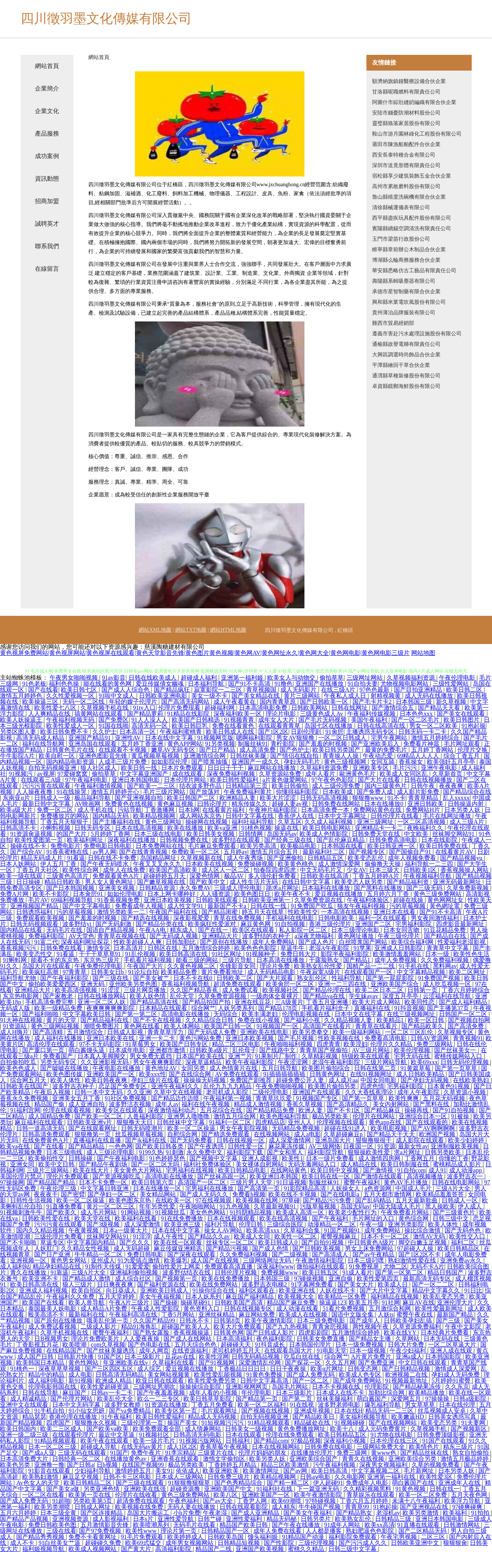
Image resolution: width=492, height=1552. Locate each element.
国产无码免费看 (192, 1140)
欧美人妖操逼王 (22, 719)
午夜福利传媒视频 (372, 713)
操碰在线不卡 (29, 846)
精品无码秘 (282, 1519)
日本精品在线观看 (164, 1008)
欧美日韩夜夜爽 (107, 1080)
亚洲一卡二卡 (158, 1038)
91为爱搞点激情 (139, 1260)
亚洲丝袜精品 (217, 1314)
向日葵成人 (122, 1290)
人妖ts (386, 1314)
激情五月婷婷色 (22, 695)
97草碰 (291, 1200)
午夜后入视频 (53, 1092)
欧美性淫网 (214, 1356)
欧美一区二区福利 (262, 1404)
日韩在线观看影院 (244, 1507)
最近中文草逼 (117, 1434)
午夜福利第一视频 (228, 1098)
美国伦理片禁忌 (22, 1176)
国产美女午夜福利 (308, 1513)
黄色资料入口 (202, 1308)
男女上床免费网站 (370, 1248)
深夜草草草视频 (60, 1368)
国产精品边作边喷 (176, 1098)
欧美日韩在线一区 (326, 1176)
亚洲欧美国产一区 (111, 1074)
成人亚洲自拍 (87, 1104)
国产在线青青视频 (144, 852)
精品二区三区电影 (237, 1044)
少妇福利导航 (93, 1471)
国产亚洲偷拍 (285, 858)
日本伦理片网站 (185, 780)
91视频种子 (261, 954)
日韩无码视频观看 (35, 924)
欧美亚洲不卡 (41, 1278)
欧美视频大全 (296, 1296)
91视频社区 (155, 1434)
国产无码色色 (463, 1230)
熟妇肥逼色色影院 (370, 1531)
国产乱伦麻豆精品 (341, 840)
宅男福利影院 (414, 924)
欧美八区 (226, 1495)
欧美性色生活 (471, 954)
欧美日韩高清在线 (184, 954)
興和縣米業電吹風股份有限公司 (409, 302)
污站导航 (130, 810)
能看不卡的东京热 (55, 960)
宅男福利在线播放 (210, 1188)
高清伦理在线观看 (51, 1044)
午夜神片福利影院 (273, 810)
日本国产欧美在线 (201, 1056)
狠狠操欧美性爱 (369, 1152)
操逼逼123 (332, 1302)
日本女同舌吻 (402, 930)
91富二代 (46, 942)
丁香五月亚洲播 (328, 1002)
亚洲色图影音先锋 (104, 756)
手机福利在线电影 (290, 918)
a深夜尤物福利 (314, 936)
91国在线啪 (113, 725)
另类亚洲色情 (102, 1489)
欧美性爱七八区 (56, 707)
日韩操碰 (81, 1158)
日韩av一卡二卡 (112, 1392)
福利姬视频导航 (44, 1549)
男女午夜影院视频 (244, 1128)
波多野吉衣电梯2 (265, 1284)
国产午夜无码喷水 (105, 864)
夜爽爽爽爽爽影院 (111, 1008)
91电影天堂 (331, 1350)
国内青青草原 (278, 701)
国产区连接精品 (102, 1513)
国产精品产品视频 (25, 1519)
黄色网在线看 (142, 1026)
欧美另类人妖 (268, 1458)
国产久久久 (135, 1242)
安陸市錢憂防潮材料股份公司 (406, 113)
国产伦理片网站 (72, 1398)
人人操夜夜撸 (35, 792)
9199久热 (151, 1152)
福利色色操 (64, 683)
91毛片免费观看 (143, 1537)
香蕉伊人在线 (296, 816)
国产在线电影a (341, 1194)
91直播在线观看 (419, 1525)
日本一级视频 (368, 1350)
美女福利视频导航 (364, 1416)
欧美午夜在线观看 (105, 1440)
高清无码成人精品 (41, 738)
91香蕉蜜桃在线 (68, 852)
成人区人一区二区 (226, 870)
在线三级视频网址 (411, 1014)
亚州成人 (103, 1260)
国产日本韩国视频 (71, 888)
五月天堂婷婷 (117, 1296)
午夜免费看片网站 (405, 1212)
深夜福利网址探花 (86, 942)
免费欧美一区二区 (196, 852)
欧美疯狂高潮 (41, 972)
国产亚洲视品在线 (425, 1507)
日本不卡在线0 (193, 978)
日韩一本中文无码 (99, 1092)
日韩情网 (251, 834)
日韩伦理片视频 (236, 1272)
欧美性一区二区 (296, 1236)
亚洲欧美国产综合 (395, 984)
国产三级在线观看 (140, 1483)
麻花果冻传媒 (287, 1146)
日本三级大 (385, 870)
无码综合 (226, 1014)
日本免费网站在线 (160, 846)
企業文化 (47, 111)
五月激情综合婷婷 (207, 948)
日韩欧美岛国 (226, 1537)
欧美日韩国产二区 (191, 798)
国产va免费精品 (130, 1410)
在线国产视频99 (143, 1465)
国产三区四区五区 (110, 1368)
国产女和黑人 (285, 1152)
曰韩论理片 (213, 804)
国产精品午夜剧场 (104, 1164)
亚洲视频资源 (71, 1519)
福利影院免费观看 (353, 1537)
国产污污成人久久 (363, 1543)
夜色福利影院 (275, 1338)
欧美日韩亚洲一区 (392, 846)
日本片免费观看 (183, 768)
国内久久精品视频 (41, 1230)
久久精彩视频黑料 (368, 1489)
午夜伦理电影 (458, 677)
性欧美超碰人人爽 (138, 942)
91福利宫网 (25, 1110)
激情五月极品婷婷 (465, 1458)
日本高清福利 (235, 1338)
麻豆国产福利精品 (250, 1296)
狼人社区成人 (99, 768)
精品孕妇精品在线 (57, 1266)
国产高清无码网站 (186, 701)
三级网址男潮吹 (155, 1386)
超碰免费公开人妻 (300, 1080)
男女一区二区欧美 (434, 725)
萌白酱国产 (372, 1398)
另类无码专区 (59, 1062)
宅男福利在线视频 (190, 1170)
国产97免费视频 (101, 1531)
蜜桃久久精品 (306, 1549)
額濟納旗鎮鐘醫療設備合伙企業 (409, 81)
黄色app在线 (386, 1122)
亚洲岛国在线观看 (93, 744)
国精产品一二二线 (371, 966)
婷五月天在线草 (263, 912)
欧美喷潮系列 (152, 1525)
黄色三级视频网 (346, 762)
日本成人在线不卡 (341, 1392)
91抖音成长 (270, 1344)
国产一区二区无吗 (156, 1164)
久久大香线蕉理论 (370, 1092)
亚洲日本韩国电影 (136, 780)
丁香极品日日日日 (242, 1368)
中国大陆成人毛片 (397, 1206)
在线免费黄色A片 (46, 1140)
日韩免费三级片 (229, 1477)
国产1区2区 (273, 731)
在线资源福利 (190, 1350)
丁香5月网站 (178, 1314)
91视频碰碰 (350, 1422)
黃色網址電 (445, 906)
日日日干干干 (226, 768)
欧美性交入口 (468, 1236)
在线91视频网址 (372, 1074)
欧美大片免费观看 (238, 1326)
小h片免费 (186, 1513)
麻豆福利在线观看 (39, 1122)
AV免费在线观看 (237, 1074)
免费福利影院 (47, 936)
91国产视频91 (343, 1230)
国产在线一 (214, 930)
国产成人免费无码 (311, 1374)
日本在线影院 (440, 840)
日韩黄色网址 (328, 1074)
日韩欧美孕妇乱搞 (408, 1320)
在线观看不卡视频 (123, 750)
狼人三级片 (78, 1284)
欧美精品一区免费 (343, 1296)
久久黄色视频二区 (192, 966)
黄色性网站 (84, 1362)
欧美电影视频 (389, 1128)
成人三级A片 (468, 822)
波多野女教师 (123, 1404)
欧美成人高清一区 (300, 1212)
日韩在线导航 (41, 1392)
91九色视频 (235, 1206)
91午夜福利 (117, 1416)
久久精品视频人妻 (349, 1020)
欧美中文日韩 (57, 1164)
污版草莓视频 (319, 1206)
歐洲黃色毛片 (358, 774)
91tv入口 (144, 707)
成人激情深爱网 (340, 864)
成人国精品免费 (50, 1116)
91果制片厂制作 (276, 1056)
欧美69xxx (424, 1062)
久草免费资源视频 (223, 996)
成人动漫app (466, 1170)
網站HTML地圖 (228, 630)
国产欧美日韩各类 (160, 1146)
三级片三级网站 (48, 1170)
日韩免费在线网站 (337, 804)
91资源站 (15, 1026)
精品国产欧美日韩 (244, 1525)
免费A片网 (15, 894)
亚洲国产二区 (374, 924)
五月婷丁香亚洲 (143, 744)
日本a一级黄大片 (126, 1230)
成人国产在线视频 (215, 1260)
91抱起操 (474, 725)
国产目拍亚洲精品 (419, 689)
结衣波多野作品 (201, 786)
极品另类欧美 (331, 1116)
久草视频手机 (429, 1428)
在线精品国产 (65, 1350)
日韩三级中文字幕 (353, 1549)
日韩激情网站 (462, 1525)
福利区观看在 (257, 1290)
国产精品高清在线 (155, 1002)
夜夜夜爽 (452, 786)
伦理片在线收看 (137, 1495)
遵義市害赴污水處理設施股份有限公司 (417, 333)
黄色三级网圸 (164, 822)
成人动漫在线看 (298, 1308)
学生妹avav (364, 996)
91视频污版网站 (201, 1440)
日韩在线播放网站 (102, 996)
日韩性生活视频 (32, 1200)
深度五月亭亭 (401, 996)
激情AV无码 (430, 1236)
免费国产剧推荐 (251, 1080)
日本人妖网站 (19, 864)
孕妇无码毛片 (302, 762)
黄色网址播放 (356, 936)
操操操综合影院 (201, 1386)
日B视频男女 (51, 1338)
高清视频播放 (425, 1176)
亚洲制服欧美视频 (455, 1146)
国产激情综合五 (393, 707)
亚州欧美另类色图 (134, 984)
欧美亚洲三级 (183, 1224)
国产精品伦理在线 (328, 990)
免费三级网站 (435, 1044)
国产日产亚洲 (53, 1254)
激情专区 (98, 948)
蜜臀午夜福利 (362, 1182)
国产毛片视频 (296, 1038)
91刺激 (175, 1152)
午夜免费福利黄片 (248, 792)
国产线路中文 (278, 1050)
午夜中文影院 (464, 1326)
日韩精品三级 (394, 1519)
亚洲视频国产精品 (35, 906)
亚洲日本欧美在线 (111, 1038)
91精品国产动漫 (303, 1537)
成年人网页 (154, 1350)
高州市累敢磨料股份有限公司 (406, 186)
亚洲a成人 (409, 1356)
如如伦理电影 (126, 894)
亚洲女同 (23, 1164)
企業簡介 (47, 88)
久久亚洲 (139, 1092)
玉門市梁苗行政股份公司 (401, 239)
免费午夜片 (146, 1452)
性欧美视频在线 (340, 1038)
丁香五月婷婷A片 (377, 876)
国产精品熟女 (355, 1513)
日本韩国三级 (414, 701)
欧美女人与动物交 (292, 677)
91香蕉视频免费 (119, 900)
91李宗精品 (180, 1452)
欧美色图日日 (253, 894)
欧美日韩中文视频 (335, 1170)
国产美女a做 (63, 1489)
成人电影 (80, 1374)
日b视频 (108, 1465)
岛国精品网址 (159, 858)
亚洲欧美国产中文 (229, 1489)
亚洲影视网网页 (247, 1386)
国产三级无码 (425, 888)
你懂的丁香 (454, 1158)
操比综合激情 (423, 1230)
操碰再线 (417, 1110)
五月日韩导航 (280, 1068)
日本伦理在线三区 (394, 1440)
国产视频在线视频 (266, 1410)
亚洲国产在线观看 (317, 1092)
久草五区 (290, 822)
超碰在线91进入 (346, 1128)
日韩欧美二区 (235, 978)
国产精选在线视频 (146, 918)
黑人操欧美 (440, 1206)
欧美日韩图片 (462, 719)
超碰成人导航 (99, 1446)
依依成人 (188, 1471)
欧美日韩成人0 (278, 1242)
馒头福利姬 (263, 1537)
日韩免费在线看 (62, 948)
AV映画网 (88, 804)
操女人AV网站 (224, 1230)
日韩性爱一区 (246, 1146)
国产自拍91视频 (323, 1242)
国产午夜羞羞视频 (161, 1392)
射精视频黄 (386, 695)
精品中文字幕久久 (437, 1290)
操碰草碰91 (196, 1302)
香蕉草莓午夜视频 (224, 1446)
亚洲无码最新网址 (458, 882)
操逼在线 (287, 828)
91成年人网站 (343, 1525)
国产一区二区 (311, 1380)
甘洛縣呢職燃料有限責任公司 (406, 92)
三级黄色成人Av (322, 713)
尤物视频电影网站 (405, 683)
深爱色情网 (205, 876)
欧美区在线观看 (254, 930)
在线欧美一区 (174, 1200)
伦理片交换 (473, 750)
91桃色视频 (256, 828)
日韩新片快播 (76, 1356)
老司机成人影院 (228, 1092)
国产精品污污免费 (328, 1200)
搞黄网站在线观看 (99, 713)
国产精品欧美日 (314, 1416)
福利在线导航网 (44, 744)
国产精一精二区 (288, 1483)
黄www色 (384, 1452)
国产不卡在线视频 (158, 1020)
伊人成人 (470, 1206)
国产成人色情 (271, 1248)
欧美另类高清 (259, 846)
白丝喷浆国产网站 (364, 942)
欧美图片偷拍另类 (332, 1086)
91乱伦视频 (141, 954)
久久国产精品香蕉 (195, 990)
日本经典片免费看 (445, 1332)
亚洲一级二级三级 (25, 1434)
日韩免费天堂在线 (376, 834)
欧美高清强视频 (76, 990)
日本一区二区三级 (53, 1446)
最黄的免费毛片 (387, 750)
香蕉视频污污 (19, 948)
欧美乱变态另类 (444, 1296)
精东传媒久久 (250, 804)
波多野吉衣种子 (74, 1086)
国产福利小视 (302, 1020)
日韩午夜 (423, 786)
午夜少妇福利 (408, 1350)
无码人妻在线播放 (192, 1507)
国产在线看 (43, 689)
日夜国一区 (359, 1146)
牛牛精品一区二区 (99, 1254)
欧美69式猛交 (144, 1543)
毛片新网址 (419, 1471)
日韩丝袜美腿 (249, 756)
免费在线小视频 (259, 1020)
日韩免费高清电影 (394, 840)
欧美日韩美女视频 (211, 834)
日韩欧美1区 (420, 870)
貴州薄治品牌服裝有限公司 (403, 312)
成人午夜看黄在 (235, 701)
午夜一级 (372, 1224)
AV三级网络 (325, 1146)
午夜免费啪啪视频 (280, 1086)
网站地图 (423, 653)
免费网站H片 (424, 810)
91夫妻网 (474, 1422)
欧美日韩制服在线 (405, 1164)
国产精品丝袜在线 (425, 1452)
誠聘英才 (47, 223)
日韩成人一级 (53, 798)
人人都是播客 (324, 1531)
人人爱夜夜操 (142, 1338)
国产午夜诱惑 (206, 1146)
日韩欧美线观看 (217, 900)
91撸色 (283, 683)
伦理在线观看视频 (67, 1110)
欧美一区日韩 (426, 1020)
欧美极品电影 (299, 846)
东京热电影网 (21, 996)
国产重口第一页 (44, 1050)
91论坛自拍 (143, 972)
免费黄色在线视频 (129, 804)
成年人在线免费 (125, 870)
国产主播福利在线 (117, 822)
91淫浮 (142, 1236)
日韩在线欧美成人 (153, 677)
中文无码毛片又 (322, 870)
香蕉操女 (411, 762)
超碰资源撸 (185, 1489)
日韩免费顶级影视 (441, 1434)
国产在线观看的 (427, 1122)
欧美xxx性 (152, 1074)
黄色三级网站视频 (55, 1026)
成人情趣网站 (204, 1428)
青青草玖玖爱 (274, 1098)
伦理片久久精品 (392, 1044)
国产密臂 (73, 1194)
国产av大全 (218, 1501)
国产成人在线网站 (188, 1338)
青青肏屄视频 (331, 1326)
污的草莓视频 (408, 906)
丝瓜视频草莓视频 (140, 1134)
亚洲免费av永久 (461, 1260)
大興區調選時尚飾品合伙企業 (406, 354)
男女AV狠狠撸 (296, 738)
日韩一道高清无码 (41, 1128)
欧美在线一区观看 (178, 1242)
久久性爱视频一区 (71, 695)
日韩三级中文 (451, 1218)
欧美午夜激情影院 (269, 1320)
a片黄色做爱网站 (285, 780)
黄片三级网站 (302, 695)
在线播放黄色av (126, 1458)
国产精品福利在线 (105, 1020)
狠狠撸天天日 (135, 1122)
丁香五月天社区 (38, 870)
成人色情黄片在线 (234, 1068)
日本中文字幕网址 (343, 816)
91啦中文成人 (117, 695)
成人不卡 (23, 1543)
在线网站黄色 (289, 1170)
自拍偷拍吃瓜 (19, 1062)
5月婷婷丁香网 (111, 834)
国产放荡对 (205, 792)
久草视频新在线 (202, 858)
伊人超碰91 (328, 1483)
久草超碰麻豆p (344, 1134)
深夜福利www (275, 1266)
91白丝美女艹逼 (60, 1543)
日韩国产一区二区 (464, 1014)
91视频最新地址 (407, 1380)
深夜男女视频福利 (384, 1465)
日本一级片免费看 (331, 1158)
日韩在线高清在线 (382, 725)
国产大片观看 (275, 978)
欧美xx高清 (380, 1525)
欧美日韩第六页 (153, 1182)
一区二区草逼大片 (453, 1344)
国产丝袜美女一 (456, 1050)
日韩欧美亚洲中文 (416, 1543)
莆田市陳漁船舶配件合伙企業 (406, 144)
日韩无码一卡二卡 (423, 731)
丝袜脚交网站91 (454, 834)
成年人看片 (321, 774)
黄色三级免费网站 (438, 894)
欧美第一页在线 (90, 1495)
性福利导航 (347, 978)
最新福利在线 (87, 1314)
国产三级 (449, 1320)
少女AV (356, 870)
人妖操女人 (346, 1188)
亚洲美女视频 (117, 888)
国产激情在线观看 (379, 1176)
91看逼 (76, 858)
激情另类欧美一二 (122, 912)
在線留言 (47, 268)
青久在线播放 (29, 1272)
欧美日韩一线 (140, 768)
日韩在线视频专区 (249, 1308)
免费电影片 (65, 846)
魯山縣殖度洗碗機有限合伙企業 (409, 197)
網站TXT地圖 (190, 630)
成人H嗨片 (15, 1032)
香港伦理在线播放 (73, 1416)
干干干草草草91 (101, 954)
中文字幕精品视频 (422, 972)
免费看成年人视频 (140, 906)
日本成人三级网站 (180, 1477)
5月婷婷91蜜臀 (451, 1380)
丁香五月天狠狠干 (65, 822)
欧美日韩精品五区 (343, 1434)
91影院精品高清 (305, 1188)
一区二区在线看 (44, 1495)
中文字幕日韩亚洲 (105, 1188)
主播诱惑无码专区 (371, 731)
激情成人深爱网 (456, 1368)
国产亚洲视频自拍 (139, 798)
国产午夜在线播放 (296, 1525)
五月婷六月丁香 (388, 894)
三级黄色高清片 (68, 876)
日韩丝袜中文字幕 (181, 1122)
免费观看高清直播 (229, 1266)
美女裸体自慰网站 (260, 1164)
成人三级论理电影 (111, 1152)
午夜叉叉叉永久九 (158, 864)
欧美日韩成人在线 (231, 731)
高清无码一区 (150, 725)
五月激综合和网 (390, 1308)
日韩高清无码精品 (120, 1374)
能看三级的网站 (198, 960)
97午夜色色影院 (333, 780)
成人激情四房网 (380, 1158)
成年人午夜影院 (419, 1092)
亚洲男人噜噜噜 (189, 1116)
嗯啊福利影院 (255, 738)
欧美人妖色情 (148, 996)
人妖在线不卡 (338, 1290)
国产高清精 (48, 1032)
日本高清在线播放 (281, 960)
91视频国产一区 (278, 1026)
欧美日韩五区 (321, 1272)
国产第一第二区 (137, 1014)
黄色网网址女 (446, 900)
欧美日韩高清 (330, 1471)
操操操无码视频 (205, 1080)
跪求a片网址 (282, 888)
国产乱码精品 (374, 1200)
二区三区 (434, 1537)
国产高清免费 (466, 1026)
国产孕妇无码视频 (425, 1080)
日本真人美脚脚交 (102, 1056)
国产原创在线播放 (225, 942)
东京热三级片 (102, 960)
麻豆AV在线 (418, 1302)
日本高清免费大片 (25, 1458)
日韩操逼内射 (466, 804)
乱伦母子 (244, 1050)
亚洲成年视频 (313, 1410)
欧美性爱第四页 (378, 1278)
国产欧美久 (62, 1212)
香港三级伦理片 (331, 924)
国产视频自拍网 (469, 1020)
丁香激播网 (160, 810)
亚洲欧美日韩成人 (165, 1290)
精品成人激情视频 (258, 1104)
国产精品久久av (209, 1236)
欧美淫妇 (356, 1044)
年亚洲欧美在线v (126, 1362)
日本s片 (144, 1519)
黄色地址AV (162, 1068)
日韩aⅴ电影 (316, 1477)
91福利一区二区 (231, 1122)
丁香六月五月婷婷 (364, 1501)
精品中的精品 (47, 1374)
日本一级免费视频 (360, 1344)
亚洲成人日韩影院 (399, 948)
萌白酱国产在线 (414, 1483)
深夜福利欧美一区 (238, 713)
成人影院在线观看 (420, 1140)
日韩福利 (238, 1440)
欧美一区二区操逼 (192, 1128)
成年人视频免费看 (413, 858)
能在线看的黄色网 (108, 683)
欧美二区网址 (468, 972)
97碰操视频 (309, 1278)
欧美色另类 (16, 1465)
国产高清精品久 (348, 1104)
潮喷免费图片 (102, 1026)
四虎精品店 (270, 1122)
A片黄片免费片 (372, 1356)
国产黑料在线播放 (379, 888)
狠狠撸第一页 (93, 1134)
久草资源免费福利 (417, 1326)
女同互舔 (383, 762)
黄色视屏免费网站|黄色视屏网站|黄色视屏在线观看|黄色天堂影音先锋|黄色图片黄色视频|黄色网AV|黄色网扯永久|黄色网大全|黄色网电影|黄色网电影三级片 (205, 653)
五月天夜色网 (470, 1495)
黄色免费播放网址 (302, 1428)
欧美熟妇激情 (41, 1477)
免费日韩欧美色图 (53, 1525)
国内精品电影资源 (71, 762)
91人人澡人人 (150, 719)
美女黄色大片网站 (138, 1170)
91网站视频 (137, 1212)
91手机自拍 (50, 1410)
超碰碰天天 (236, 1344)
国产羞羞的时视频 (323, 744)
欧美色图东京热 (131, 1200)
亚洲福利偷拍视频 (134, 1272)
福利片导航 (220, 1224)
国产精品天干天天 (391, 1134)
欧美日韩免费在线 (444, 846)
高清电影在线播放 (186, 1014)
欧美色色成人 (19, 1068)
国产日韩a (80, 1465)
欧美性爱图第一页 (39, 840)
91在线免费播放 (182, 1218)
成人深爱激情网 (290, 1140)
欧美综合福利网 (413, 942)
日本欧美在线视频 (210, 864)
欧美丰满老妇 (260, 1014)
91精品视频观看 (269, 1422)
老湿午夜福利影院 (337, 1062)
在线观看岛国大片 (289, 1350)
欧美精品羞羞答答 (440, 1194)
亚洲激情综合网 (205, 756)
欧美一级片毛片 (155, 1440)
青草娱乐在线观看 (371, 1495)
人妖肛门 (46, 1248)
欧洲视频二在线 (407, 1374)
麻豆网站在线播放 (272, 768)
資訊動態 (47, 178)
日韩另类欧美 (443, 1152)
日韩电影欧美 (337, 918)
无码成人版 (16, 1008)
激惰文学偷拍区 (225, 1458)
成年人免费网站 (274, 942)
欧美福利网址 (85, 840)
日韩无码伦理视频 (465, 1062)
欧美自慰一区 (57, 756)
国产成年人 (365, 1320)
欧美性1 (292, 1158)
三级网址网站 (365, 677)
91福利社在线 (275, 1489)
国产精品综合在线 (467, 792)
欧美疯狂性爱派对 (213, 924)
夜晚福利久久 (426, 828)
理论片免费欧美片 (96, 1338)
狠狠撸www (368, 798)
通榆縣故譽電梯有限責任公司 (406, 344)
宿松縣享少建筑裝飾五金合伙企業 (411, 176)
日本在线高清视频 (140, 828)
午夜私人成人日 (346, 695)
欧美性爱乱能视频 (219, 1374)
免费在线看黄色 (234, 725)
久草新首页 (448, 774)
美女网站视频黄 (169, 1374)
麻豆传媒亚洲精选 (178, 1248)
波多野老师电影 (340, 1404)
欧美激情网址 (261, 1471)
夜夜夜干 (46, 1194)
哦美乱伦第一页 (108, 1320)
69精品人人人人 (419, 756)
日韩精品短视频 (239, 1543)
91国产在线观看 (444, 1440)
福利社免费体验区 (208, 1164)
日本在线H (348, 1410)
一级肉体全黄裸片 (275, 996)
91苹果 (362, 948)
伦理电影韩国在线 (53, 1386)
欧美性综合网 (81, 870)
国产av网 (296, 1471)
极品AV (234, 876)
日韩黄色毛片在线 (71, 750)
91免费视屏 (364, 1266)
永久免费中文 (205, 1152)
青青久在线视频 (364, 1458)
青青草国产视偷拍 (324, 1050)
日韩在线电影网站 (456, 1182)
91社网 (391, 1302)
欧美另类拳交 (311, 1032)
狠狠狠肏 (455, 1543)
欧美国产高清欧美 (174, 870)
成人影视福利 (111, 1519)
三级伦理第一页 (143, 1422)
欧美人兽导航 (87, 1302)
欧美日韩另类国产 (337, 750)
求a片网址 (408, 1152)
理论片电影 (281, 713)
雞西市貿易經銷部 (393, 323)
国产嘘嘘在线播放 (65, 1068)
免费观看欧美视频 (41, 918)
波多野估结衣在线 (187, 1272)
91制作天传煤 (104, 1266)
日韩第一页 (423, 990)
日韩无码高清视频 (325, 798)
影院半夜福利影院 (345, 954)
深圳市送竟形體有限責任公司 (406, 165)
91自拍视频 (290, 924)
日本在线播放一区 (158, 1188)
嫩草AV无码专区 (174, 750)
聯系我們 (47, 246)
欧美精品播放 (427, 1392)
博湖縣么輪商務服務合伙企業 (406, 260)
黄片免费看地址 (223, 972)
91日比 (473, 1290)
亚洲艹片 (240, 1056)
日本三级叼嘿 (366, 1260)
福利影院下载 (245, 1152)
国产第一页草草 (456, 1068)
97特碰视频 (321, 1501)
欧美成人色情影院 (324, 834)
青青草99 (358, 1507)
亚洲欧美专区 (371, 768)
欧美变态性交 (35, 954)
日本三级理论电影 (356, 930)
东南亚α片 (17, 798)
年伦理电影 (257, 1392)
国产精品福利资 (408, 882)
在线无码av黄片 (142, 1446)
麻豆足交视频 (81, 1477)
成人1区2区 (182, 1446)
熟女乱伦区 (313, 978)
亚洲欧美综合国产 (314, 1458)
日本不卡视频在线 (337, 1386)
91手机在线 (414, 966)
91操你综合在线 (214, 1290)
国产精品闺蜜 (220, 912)
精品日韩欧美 (63, 882)
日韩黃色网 (228, 1332)
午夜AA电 (153, 930)
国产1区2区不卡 (420, 1254)
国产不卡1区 (344, 1110)
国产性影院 (279, 1543)
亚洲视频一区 (29, 1260)
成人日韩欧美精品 (421, 1074)
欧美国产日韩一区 (229, 1026)
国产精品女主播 (370, 1338)
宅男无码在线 (412, 1056)
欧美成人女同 (252, 1236)
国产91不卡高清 (250, 683)
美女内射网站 (391, 1104)
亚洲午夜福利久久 (176, 1086)
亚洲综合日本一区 (423, 1116)
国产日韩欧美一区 (325, 701)
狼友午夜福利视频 (362, 906)
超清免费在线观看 (238, 984)
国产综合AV (27, 852)
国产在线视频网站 (393, 1422)
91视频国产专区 (317, 1098)
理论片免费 (275, 966)
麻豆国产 (75, 1392)
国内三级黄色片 (386, 786)
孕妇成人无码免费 (456, 1374)
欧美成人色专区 (361, 1374)
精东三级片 (459, 1446)
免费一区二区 (55, 810)
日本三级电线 (65, 1152)
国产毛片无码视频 (323, 719)
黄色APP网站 (184, 744)
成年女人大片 (277, 719)
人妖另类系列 (237, 1008)
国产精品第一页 (257, 1398)
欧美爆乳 (176, 1260)
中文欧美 (417, 834)
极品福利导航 (93, 798)
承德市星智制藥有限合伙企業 (406, 291)
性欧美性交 (303, 912)
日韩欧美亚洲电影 (164, 695)
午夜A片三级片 (130, 1302)
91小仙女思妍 (87, 1410)
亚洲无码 (93, 984)
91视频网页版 (215, 738)
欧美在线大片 (92, 1170)
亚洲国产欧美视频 (260, 1549)
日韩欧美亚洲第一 (267, 900)
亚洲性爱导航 (176, 1519)
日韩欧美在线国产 (25, 1086)
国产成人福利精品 (464, 1002)
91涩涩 (111, 990)
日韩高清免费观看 (47, 1134)
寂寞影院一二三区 (219, 689)
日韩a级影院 (470, 1398)
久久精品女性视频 (86, 1248)
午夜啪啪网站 (198, 1206)
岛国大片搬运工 (149, 1513)
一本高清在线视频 (346, 912)
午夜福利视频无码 (71, 719)
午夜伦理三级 (59, 1188)
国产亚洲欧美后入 (376, 744)
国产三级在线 (111, 978)
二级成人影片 (99, 1326)
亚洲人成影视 (260, 1158)
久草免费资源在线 (319, 900)
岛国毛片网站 (290, 1386)
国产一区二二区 (434, 1284)
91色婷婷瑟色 (168, 1158)
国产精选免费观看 (226, 1134)
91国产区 (110, 1356)
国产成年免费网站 (358, 1380)
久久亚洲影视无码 (105, 1062)
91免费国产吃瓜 (313, 906)
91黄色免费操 (265, 1374)
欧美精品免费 (179, 972)
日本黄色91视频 (449, 1086)
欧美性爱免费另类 (213, 1380)
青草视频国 (262, 689)
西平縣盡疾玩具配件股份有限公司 (411, 218)
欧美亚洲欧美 (221, 1471)
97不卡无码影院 (101, 1044)
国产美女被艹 (152, 978)
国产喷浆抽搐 (210, 762)
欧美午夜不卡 (293, 894)
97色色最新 (375, 689)
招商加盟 (47, 201)
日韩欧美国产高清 (239, 1302)
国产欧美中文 (208, 882)
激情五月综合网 (235, 1116)
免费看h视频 (248, 1194)
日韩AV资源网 (430, 1038)
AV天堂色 (81, 936)
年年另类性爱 (158, 1206)
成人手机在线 (96, 810)
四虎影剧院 (313, 1332)
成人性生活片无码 (254, 882)
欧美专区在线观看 (120, 1110)
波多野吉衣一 (465, 1176)
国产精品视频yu (462, 858)
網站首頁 (47, 66)
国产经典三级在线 (289, 840)
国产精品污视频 (228, 1248)
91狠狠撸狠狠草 (190, 1483)
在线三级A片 (339, 689)
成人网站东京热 (201, 816)
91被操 (461, 1116)
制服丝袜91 (253, 744)
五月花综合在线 (222, 1110)
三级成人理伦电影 (238, 888)
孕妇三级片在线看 (156, 1080)
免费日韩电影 (146, 1254)
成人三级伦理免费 (337, 786)
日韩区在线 (163, 948)
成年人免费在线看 (278, 1531)
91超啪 (61, 1501)
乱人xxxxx (456, 798)
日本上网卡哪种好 (172, 894)
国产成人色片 (317, 942)
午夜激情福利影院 (320, 1260)
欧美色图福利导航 (284, 1116)
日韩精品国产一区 (226, 1531)
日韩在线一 (445, 1489)
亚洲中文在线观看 (25, 1404)
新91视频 (80, 1380)
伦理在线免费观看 (290, 1434)
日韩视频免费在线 (184, 840)
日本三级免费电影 (322, 1320)
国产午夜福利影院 (65, 978)
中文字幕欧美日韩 (87, 1014)
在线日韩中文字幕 (307, 882)
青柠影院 (283, 744)
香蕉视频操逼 (192, 1332)
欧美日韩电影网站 (327, 828)
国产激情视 (379, 1170)
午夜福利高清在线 (134, 1314)
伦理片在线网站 (374, 1116)
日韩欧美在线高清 (325, 876)
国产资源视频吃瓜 (117, 1176)
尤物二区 (395, 1266)
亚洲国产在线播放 (320, 683)
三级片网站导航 (386, 1062)
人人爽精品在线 (50, 713)
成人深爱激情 (143, 1224)
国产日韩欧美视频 (317, 1248)
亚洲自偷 (341, 1278)
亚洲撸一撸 (49, 1465)
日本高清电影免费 (264, 707)
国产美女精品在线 (256, 695)
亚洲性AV (128, 738)
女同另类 (194, 1068)
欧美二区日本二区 (380, 990)
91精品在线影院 (189, 713)
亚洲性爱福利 (244, 1519)
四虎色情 (372, 1086)
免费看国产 (58, 1056)
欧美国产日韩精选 (196, 719)
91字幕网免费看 (313, 1284)
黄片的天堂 (62, 1020)
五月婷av (235, 852)
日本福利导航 (207, 683)
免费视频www (280, 1272)
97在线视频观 (214, 1200)
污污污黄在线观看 (47, 786)
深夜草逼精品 (204, 1062)
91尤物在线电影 (392, 1434)
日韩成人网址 (93, 1507)
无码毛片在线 (65, 930)
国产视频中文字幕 (214, 1158)
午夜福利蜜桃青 (181, 731)
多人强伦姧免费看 (273, 876)
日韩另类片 (316, 1519)
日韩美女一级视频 (250, 1428)
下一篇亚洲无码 (319, 1489)
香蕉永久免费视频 (25, 1098)
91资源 (386, 1146)
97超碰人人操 (416, 1248)
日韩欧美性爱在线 (46, 1218)
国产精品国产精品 (51, 1182)
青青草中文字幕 (448, 948)
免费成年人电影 (367, 1483)
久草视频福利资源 (411, 677)
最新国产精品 (455, 1314)
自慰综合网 (183, 1134)
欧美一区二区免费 (423, 1495)
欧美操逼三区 (41, 701)
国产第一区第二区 (400, 1272)
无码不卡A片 (427, 1266)
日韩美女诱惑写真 (453, 1416)
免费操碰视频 (256, 864)
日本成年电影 (128, 1050)
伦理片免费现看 (180, 707)
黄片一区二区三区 (111, 1206)
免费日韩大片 (299, 954)
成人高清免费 (258, 750)
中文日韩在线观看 (423, 1362)
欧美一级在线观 (22, 876)
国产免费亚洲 (377, 1362)
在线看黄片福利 (224, 810)
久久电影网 (350, 1477)
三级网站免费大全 (381, 1446)
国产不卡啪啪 (19, 1242)
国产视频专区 (367, 852)
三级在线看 (61, 1531)
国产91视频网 (217, 1362)
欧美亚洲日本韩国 (274, 1176)
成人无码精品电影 (272, 972)
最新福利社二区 (324, 852)
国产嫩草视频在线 (162, 882)
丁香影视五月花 (38, 1344)
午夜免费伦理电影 (99, 966)
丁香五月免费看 (213, 1404)
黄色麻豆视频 (176, 804)
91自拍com (411, 1170)
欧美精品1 (391, 1020)
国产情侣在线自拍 (295, 756)
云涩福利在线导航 (447, 996)
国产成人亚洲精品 (256, 1513)
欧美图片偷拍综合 (326, 1068)
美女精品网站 (158, 1194)
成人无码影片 (299, 689)
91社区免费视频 (126, 1098)
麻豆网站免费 (257, 1314)
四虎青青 (328, 1044)
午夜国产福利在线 (174, 912)
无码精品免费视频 (296, 1128)
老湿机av (388, 1513)
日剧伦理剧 (306, 731)
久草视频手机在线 (105, 707)
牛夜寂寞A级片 (321, 972)
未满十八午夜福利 (417, 1501)
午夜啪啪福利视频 (289, 1044)
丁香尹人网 (252, 1501)
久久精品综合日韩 (210, 1020)
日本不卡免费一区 (104, 1182)
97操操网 (12, 1182)
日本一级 (438, 954)
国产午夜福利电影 (122, 1158)
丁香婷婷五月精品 (233, 1465)
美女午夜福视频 (161, 1296)
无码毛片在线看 (195, 1525)
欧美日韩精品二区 (88, 1483)
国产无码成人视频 (174, 936)
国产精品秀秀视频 (41, 1537)
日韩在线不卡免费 (113, 858)
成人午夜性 (169, 1236)
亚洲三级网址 (376, 822)
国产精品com (271, 1440)
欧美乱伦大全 (116, 1398)
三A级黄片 (289, 1002)
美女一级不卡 (210, 695)
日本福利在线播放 (326, 888)
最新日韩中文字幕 (47, 804)
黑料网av (445, 966)
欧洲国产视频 (438, 1134)
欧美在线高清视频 (284, 1218)
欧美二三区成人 (62, 1428)
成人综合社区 (134, 1278)
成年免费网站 (383, 1230)
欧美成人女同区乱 (404, 774)
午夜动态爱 (378, 756)
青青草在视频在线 (122, 936)
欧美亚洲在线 (297, 1290)
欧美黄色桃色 (296, 864)
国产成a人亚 (38, 1452)
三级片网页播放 (145, 990)
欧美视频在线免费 (140, 1507)
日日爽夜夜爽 (116, 1284)
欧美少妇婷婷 (467, 1140)
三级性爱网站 (451, 683)
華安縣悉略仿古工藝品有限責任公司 (414, 270)
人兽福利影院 (146, 1116)
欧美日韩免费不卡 (65, 731)
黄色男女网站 (69, 1260)
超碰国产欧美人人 (186, 1326)
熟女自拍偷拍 (471, 1452)
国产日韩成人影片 (271, 1332)
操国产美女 (183, 1422)
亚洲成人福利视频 (44, 1290)
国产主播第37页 (449, 1008)
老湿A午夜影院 (330, 948)
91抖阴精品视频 (251, 1212)
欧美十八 (343, 1428)
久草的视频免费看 (436, 1465)
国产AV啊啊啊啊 (433, 1128)
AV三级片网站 (371, 1050)
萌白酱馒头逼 (87, 1050)
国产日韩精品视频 (406, 1368)
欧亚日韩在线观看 (160, 1380)
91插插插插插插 (285, 1074)
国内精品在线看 (22, 930)
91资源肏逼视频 (32, 834)
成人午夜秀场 (245, 858)
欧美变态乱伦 (366, 858)
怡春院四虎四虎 (275, 870)
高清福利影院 (174, 1549)
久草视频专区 (456, 1032)
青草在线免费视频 (238, 918)
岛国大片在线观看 (47, 966)
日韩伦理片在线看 (395, 816)
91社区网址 (227, 954)
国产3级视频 (103, 1224)
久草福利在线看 (174, 1362)
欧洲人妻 (311, 1110)
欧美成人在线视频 (304, 1314)
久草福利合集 (302, 1230)
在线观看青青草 (280, 725)
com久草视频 (108, 1344)
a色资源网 (379, 1188)
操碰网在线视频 (207, 822)
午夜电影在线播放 (117, 1068)
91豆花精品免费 (445, 930)
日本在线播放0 (384, 804)
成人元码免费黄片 (383, 1428)
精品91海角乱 (140, 1326)
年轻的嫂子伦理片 (134, 701)
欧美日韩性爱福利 (235, 780)
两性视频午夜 (371, 1326)
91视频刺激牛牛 (22, 1212)
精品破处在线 (313, 1422)
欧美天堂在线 (93, 1218)
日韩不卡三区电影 (128, 1477)
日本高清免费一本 (326, 810)
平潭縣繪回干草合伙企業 (401, 365)
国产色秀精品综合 (239, 1483)
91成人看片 (357, 1272)
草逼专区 (52, 1242)
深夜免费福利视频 (231, 774)
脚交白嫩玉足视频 (423, 1242)
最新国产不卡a (227, 906)
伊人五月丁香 (59, 864)
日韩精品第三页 (247, 786)
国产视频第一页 (177, 1278)
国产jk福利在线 (146, 1140)
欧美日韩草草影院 (208, 1398)
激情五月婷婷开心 (116, 792)
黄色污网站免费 (201, 1038)
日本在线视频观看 (232, 1218)
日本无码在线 (442, 1338)
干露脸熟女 (325, 960)
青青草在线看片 (377, 1026)
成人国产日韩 (36, 1356)
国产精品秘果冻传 (417, 1386)
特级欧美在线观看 (366, 1056)
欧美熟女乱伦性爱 (319, 966)
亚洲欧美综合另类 (413, 1458)
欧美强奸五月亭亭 (452, 762)
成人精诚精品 (29, 1398)
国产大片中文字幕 (384, 1290)
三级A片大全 (454, 1188)
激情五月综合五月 (275, 852)
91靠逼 (59, 1272)
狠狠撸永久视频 (96, 1422)
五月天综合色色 (196, 1344)
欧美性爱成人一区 (71, 725)
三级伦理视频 (317, 1543)
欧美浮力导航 (463, 1501)
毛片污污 (405, 768)
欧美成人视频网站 (93, 1549)
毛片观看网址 (220, 1410)
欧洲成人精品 (114, 1380)
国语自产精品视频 (111, 930)
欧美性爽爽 (404, 1098)
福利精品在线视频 (395, 1296)
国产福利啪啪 (41, 1014)
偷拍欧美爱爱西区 (53, 984)
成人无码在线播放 (429, 695)
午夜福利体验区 (369, 900)
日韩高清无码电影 (198, 1434)
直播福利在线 (373, 1008)
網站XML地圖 (155, 630)
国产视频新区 (469, 1428)
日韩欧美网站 (310, 707)
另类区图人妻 (19, 731)
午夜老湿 (216, 1513)
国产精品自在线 (446, 936)
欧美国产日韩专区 (184, 1044)
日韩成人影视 (126, 1032)
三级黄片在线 (216, 1452)
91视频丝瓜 (171, 1212)
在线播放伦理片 (312, 1452)
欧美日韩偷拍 (290, 786)
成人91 (437, 1170)
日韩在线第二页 (376, 1068)
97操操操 (438, 1398)
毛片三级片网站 (165, 792)
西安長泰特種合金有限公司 (403, 155)
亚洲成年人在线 (460, 1483)
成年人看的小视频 (214, 1392)
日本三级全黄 (59, 1513)
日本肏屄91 (88, 894)
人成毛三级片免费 (123, 762)
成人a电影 (307, 1134)
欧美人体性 (66, 1080)
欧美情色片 (425, 1446)
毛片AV (38, 900)
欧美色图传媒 (65, 1074)
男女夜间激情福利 (435, 918)
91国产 (119, 1452)
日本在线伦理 (458, 1404)
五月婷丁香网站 (433, 750)
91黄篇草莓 (416, 1068)
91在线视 (302, 1404)
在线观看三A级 (42, 780)
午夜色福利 (184, 1501)
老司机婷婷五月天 (237, 1350)
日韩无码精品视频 (256, 1356)
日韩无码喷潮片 (143, 1128)
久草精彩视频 (320, 1056)
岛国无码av (282, 834)
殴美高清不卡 (47, 1314)
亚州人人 (300, 1122)
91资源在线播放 (167, 1404)
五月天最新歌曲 (417, 1200)
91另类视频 (220, 744)
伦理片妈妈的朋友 (263, 1452)
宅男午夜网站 (390, 738)
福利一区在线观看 (383, 918)
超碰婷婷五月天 (165, 876)
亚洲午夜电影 (440, 768)
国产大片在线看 (379, 780)
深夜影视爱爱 (192, 918)
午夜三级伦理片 (399, 936)
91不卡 (397, 798)
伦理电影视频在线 (307, 1014)
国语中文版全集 (353, 1314)
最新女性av (413, 1146)
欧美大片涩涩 (278, 798)
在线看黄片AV (455, 852)
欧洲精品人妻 (238, 798)
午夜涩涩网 (293, 1062)
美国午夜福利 (370, 719)
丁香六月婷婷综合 (466, 990)
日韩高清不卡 (19, 828)
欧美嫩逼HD (408, 1416)
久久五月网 (340, 1362)
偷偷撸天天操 (383, 864)
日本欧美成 (338, 792)
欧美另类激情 (421, 1513)
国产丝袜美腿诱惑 (111, 1350)
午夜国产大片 (146, 966)
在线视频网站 (272, 1134)
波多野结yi (77, 924)
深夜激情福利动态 (172, 1110)
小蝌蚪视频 (56, 828)
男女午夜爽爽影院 (158, 1062)
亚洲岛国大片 (334, 1140)
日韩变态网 (363, 1368)
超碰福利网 (220, 707)
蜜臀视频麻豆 (339, 1236)
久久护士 (104, 731)
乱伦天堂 (182, 996)
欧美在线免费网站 (214, 1284)
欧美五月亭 (364, 1302)
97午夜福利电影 (87, 780)
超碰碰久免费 (104, 1543)
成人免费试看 (241, 990)
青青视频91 (468, 1038)
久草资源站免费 (281, 774)
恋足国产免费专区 (123, 1086)
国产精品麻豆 (383, 1110)
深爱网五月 (406, 1398)
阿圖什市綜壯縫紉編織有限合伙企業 (414, 102)
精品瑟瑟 (34, 1416)
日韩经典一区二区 (77, 1458)
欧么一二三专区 (159, 1398)
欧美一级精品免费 (59, 1008)
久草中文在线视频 (178, 1092)
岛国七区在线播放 (329, 725)
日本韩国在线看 (343, 846)
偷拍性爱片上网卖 (177, 1266)
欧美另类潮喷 (53, 1507)
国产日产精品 (218, 750)
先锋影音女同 (238, 966)
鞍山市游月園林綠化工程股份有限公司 (417, 134)
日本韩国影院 (444, 1356)
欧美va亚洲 (223, 828)
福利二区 (464, 1242)
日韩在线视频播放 (429, 780)
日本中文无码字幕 (77, 1404)
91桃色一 (23, 1368)
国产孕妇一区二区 (112, 1194)
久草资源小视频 (465, 1092)
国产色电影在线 (149, 1344)
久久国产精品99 (155, 1320)
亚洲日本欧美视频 (168, 900)
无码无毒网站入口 (313, 1164)
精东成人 (182, 930)
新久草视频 (452, 701)
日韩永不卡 (195, 1320)
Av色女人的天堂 (38, 1483)
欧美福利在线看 (136, 1218)
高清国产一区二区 (202, 1182)
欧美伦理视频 (412, 1050)
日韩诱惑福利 (35, 912)
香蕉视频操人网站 (465, 870)
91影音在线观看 (50, 1471)
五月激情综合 (85, 1032)
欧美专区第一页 (176, 1410)
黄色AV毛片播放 (406, 1182)
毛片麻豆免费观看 (213, 846)
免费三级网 (352, 1452)
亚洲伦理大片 (456, 1302)
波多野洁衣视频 (131, 1104)
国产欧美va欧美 (108, 1428)
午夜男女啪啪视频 (74, 677)
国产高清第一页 (259, 1188)
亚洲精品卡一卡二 (379, 828)
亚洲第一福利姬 (243, 677)
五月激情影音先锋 (105, 1525)
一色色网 (121, 1146)
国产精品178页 (278, 1008)
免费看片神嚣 (422, 744)
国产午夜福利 (331, 1218)
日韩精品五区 (326, 858)
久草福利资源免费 (325, 768)
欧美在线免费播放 (226, 1278)
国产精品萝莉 (146, 713)
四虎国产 (59, 1422)
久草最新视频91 (275, 1206)
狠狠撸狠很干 (374, 1140)
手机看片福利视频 (148, 960)
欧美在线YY (401, 1332)
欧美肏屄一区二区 (290, 984)
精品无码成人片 (42, 858)
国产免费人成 (375, 792)
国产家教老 (58, 996)
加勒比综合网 (387, 1392)
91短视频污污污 (223, 1422)
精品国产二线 (214, 1549)
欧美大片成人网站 (377, 1002)
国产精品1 (357, 960)
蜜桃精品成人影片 (458, 1164)
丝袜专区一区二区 (231, 1242)
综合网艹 (203, 1008)
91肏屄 (334, 731)
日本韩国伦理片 (311, 1344)
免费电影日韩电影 (108, 846)
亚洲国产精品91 (90, 738)
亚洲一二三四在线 (343, 984)
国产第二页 (297, 1398)
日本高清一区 (138, 731)
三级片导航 (238, 960)
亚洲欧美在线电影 (265, 1032)
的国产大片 (72, 834)
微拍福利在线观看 (321, 1266)
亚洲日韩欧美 (426, 804)
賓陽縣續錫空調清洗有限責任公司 (411, 228)
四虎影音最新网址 (461, 924)
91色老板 (34, 683)
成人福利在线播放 (59, 1038)
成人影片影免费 (419, 792)
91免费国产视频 (440, 978)
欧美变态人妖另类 (359, 882)
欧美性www (142, 1531)
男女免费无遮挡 (151, 1056)
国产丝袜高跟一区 (222, 1176)
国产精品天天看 (440, 707)
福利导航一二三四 (429, 864)
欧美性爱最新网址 (440, 1308)
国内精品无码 (111, 816)
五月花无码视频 (444, 1098)
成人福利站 (15, 1266)
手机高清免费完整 (50, 1002)
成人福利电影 (47, 1380)
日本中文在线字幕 (359, 1014)
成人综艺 (150, 1368)
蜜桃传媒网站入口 (459, 1056)
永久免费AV (195, 888)
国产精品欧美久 (423, 1026)
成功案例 (47, 156)
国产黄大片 (137, 1549)
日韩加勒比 (181, 942)
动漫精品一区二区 (332, 1224)
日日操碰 (29, 882)
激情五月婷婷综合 (436, 738)
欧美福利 (455, 1513)
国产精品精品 (87, 1146)
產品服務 (47, 133)
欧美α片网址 (327, 1368)
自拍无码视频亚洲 (53, 768)
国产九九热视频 (287, 1326)
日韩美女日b (108, 972)
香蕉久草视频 (305, 1104)
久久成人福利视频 (329, 822)
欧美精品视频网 (155, 816)
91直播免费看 (65, 1206)
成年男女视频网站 (190, 1543)
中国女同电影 (379, 1080)
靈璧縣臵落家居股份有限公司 (406, 123)
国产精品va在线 (324, 996)
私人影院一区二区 (304, 930)
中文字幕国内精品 (92, 1242)
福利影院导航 (326, 1152)
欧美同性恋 (420, 1002)
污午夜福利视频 (335, 1465)
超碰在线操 (409, 900)
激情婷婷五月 (134, 1471)
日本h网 (189, 810)
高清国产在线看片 (328, 1026)
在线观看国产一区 (369, 972)
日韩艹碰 (210, 1519)
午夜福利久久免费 (71, 1296)
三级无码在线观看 (82, 1452)
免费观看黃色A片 (116, 876)
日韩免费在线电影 (329, 1446)
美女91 (164, 1471)
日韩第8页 (227, 1320)
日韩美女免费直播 (321, 1338)
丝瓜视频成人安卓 (442, 1410)
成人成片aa (343, 1080)
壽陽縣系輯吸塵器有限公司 (403, 281)
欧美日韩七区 (79, 689)
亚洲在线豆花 (253, 1002)
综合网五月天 (29, 1080)
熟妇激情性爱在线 (413, 1260)
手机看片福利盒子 (326, 1008)
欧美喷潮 (75, 1344)
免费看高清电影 (386, 1038)
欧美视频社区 (281, 990)
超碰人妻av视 (290, 804)
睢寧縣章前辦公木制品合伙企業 (409, 249)
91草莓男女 (141, 1044)
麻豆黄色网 (256, 924)
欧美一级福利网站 (357, 1032)
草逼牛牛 (293, 948)
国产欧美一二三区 (152, 786)
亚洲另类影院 (406, 1224)
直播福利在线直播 (98, 1140)
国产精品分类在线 (160, 924)
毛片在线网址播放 (447, 816)
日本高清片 (129, 948)
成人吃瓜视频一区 (447, 984)
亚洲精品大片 (220, 936)
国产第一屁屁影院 (390, 978)
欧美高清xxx (263, 1230)
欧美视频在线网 (257, 1200)
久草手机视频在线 (65, 1332)
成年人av (167, 1104)
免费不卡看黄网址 (93, 1537)
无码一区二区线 (84, 701)
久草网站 (408, 1338)
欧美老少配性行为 (353, 1212)
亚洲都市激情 (168, 1050)
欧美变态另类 (440, 1422)
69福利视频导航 (72, 900)
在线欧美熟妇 (471, 1080)
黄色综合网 (414, 1218)
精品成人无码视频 (213, 1416)
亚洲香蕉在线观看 (175, 1458)
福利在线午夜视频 (206, 1104)
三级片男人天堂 (252, 1182)
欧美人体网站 (182, 1026)
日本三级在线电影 (159, 834)
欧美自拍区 (87, 1290)
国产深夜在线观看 (192, 1254)
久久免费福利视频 (445, 960)
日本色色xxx (417, 713)
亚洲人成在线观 (452, 1350)
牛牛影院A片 (18, 756)
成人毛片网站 (99, 1212)
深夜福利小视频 (345, 1440)
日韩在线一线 (269, 906)
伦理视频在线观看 (341, 1122)
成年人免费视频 (396, 960)
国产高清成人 (331, 1254)
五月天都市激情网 (388, 1194)
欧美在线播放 (186, 828)
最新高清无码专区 (428, 1278)
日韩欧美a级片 (209, 1050)
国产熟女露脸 (152, 1332)
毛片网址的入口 (374, 1218)
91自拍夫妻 (363, 683)
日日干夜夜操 (288, 1368)
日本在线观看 (244, 1434)
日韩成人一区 (460, 1200)
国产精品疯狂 (172, 689)
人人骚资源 (216, 894)
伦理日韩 (251, 1224)
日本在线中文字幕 (170, 738)
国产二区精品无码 (423, 1531)
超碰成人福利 (199, 677)
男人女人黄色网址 (110, 882)
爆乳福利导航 (383, 1404)
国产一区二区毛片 (416, 719)
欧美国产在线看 (44, 1302)
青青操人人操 (341, 756)
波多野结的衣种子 (267, 936)
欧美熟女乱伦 (353, 1519)
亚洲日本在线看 (395, 912)
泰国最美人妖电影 (53, 1308)
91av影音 (114, 677)
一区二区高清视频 (422, 822)
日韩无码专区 (93, 828)
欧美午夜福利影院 (250, 1062)
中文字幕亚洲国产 (145, 774)
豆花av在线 (180, 1356)
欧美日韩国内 (19, 1428)
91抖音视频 (409, 1008)
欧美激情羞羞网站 (397, 954)
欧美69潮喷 (287, 1501)
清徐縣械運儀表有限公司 (401, 207)
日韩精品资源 (158, 888)
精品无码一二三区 (390, 1410)
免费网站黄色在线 (378, 810)
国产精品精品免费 (271, 1110)
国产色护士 (295, 750)
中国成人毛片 (414, 1188)
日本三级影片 (143, 1356)
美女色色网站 (208, 1212)
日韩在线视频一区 (241, 1140)
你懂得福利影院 (297, 792)
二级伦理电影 (271, 1092)
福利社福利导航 (253, 822)
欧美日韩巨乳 (190, 725)
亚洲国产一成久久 (256, 762)
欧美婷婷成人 (186, 1537)
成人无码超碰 (132, 1248)
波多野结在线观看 (237, 840)
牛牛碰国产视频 (320, 1507)
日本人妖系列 (204, 1296)
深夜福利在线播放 (132, 840)
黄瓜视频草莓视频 (156, 756)
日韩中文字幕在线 (250, 816)
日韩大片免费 (406, 1344)
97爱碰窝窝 (73, 774)
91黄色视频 (411, 1489)
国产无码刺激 (114, 924)
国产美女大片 (356, 1284)
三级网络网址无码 (267, 1260)
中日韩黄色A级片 (372, 1242)
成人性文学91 (186, 906)
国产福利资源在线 (162, 1284)
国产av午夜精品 (374, 1254)
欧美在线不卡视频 (293, 1194)
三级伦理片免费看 (59, 1236)
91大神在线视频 (22, 1020)
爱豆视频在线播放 (339, 894)
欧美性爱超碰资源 (105, 1386)
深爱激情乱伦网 (260, 1362)
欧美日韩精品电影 (243, 1170)
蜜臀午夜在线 (415, 1314)
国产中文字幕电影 (87, 906)
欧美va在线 (15, 1146)
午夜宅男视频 (399, 1537)
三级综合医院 (285, 1224)
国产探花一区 (303, 1362)
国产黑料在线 (432, 1104)
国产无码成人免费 (213, 1032)
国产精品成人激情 (87, 1278)
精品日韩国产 (446, 1272)
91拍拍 (481, 1513)
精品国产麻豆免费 (291, 1302)
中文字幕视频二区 (376, 1471)
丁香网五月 (420, 1158)
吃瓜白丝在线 (302, 1356)
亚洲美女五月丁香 (77, 1098)
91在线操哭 (72, 792)
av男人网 (104, 852)
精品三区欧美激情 (285, 1465)
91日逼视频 (291, 1182)
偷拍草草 (331, 677)
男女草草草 (420, 1404)
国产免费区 (113, 719)
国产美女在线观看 (461, 713)
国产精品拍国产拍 (207, 1002)
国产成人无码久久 (205, 1194)
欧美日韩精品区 (459, 1248)
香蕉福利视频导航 (186, 984)
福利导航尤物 (19, 978)
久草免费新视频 (468, 888)
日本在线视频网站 (276, 1446)
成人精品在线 (359, 1164)
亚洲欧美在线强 (145, 1489)
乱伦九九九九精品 (228, 1086)
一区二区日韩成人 (343, 738)
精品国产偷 (50, 1104)
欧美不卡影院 (51, 894)
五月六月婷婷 (19, 1513)
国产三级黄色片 (455, 1212)
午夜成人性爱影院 (156, 1308)
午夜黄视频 (84, 1230)
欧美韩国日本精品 (41, 1362)
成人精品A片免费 (104, 1308)
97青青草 (75, 972)
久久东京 (457, 1386)
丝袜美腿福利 (335, 1398)
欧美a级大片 (17, 810)
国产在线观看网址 (93, 1128)
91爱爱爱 (138, 1266)
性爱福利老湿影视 (462, 942)
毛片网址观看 (462, 744)
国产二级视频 (290, 1254)
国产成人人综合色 (126, 689)
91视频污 (21, 774)
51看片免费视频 (344, 1308)
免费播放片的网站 (65, 816)
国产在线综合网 (190, 1074)
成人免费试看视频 (53, 1326)
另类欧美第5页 (93, 1501)
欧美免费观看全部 (157, 1428)
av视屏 (45, 774)
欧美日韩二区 (465, 689)
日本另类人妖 (463, 810)
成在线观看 (188, 774)
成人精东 (284, 1507)
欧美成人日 (393, 1284)
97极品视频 (306, 1440)
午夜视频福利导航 (428, 876)
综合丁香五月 (462, 756)
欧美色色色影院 (256, 948)
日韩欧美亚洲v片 (90, 1122)
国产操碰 (165, 1302)
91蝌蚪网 (15, 960)
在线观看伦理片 (74, 1434)
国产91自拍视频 (454, 1110)
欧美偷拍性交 (47, 1158)
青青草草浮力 (166, 1032)
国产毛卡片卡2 (373, 701)
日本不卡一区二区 (385, 1236)
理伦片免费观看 (68, 1176)
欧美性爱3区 (436, 1477)
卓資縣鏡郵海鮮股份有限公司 (406, 386)
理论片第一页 (179, 1531)
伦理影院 (377, 1386)
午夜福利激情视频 (99, 786)
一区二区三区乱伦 (409, 1032)
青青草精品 (424, 798)
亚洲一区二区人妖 (102, 1002)
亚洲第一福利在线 (392, 1477)
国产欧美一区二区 (99, 1116)
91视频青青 (240, 719)
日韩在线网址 (350, 707)
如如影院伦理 (170, 762)
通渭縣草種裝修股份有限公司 (406, 376)
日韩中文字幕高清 (265, 1380)
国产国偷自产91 (411, 852)
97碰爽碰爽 (468, 1507)
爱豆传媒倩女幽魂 (160, 683)
